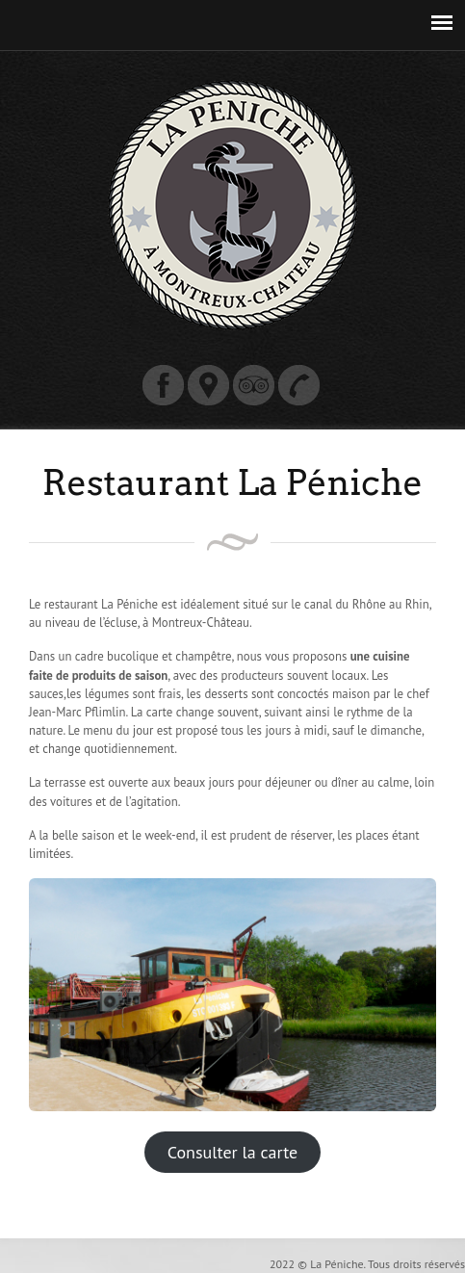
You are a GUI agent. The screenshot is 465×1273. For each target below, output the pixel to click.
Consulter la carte (232, 1152)
